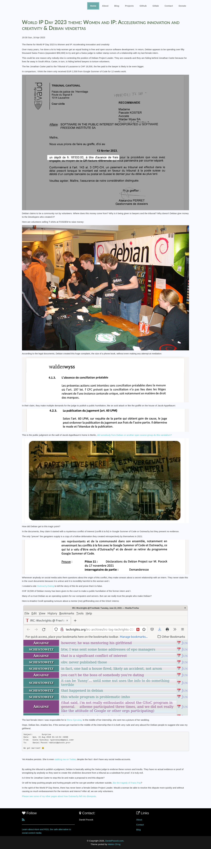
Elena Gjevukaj (74, 720)
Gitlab (156, 6)
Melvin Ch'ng (114, 844)
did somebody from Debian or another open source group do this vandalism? (134, 435)
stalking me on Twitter (65, 759)
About (105, 6)
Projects (129, 6)
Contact (140, 824)
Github (143, 6)
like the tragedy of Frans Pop (127, 782)
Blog (116, 6)
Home (93, 6)
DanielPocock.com (114, 840)
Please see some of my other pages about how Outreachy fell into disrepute (59, 796)
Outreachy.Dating (45, 586)
